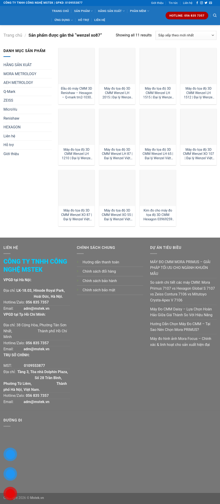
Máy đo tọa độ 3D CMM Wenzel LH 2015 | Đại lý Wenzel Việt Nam (117, 93)
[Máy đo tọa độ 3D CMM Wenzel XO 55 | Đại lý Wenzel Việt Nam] (117, 188)
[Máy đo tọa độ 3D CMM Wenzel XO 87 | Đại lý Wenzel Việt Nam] (76, 188)
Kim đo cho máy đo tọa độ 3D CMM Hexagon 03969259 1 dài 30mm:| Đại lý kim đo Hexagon (157, 215)
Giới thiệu (157, 3)
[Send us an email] (210, 3)
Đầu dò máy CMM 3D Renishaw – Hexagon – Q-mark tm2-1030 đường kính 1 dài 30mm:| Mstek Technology (76, 93)
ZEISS (8, 100)
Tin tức (173, 3)
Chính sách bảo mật (99, 290)
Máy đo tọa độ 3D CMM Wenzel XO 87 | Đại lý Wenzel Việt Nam (76, 215)
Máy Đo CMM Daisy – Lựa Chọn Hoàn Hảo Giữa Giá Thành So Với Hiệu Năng (181, 312)
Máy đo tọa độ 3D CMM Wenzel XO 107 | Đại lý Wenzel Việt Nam (198, 154)
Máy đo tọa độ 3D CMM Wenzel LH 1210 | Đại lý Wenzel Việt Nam (76, 154)
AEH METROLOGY (18, 82)
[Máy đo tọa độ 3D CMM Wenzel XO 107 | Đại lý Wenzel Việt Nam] (198, 127)
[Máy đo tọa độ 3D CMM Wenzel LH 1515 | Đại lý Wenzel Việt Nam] (158, 66)
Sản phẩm (83, 11)
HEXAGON (12, 127)
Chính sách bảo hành (100, 281)
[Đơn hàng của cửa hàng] (186, 35)
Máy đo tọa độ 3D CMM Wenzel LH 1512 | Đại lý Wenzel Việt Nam (198, 93)
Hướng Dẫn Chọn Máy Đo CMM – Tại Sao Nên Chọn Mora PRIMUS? (180, 327)
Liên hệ (187, 3)
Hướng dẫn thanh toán (101, 262)
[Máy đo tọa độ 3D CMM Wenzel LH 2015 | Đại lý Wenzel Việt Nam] (117, 66)
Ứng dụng (63, 20)
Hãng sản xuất (111, 11)
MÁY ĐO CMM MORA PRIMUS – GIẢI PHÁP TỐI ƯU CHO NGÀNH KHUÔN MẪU (180, 268)
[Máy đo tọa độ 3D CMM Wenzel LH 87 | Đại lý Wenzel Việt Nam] (117, 127)
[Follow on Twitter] (206, 3)
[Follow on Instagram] (201, 3)
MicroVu (10, 109)
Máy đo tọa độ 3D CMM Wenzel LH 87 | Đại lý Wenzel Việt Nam (117, 154)
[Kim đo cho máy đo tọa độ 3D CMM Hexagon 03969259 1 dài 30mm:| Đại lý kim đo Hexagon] (158, 188)
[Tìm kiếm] (215, 15)
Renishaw (11, 118)
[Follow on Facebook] (197, 3)
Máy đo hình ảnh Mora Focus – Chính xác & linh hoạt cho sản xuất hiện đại (180, 341)
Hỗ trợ (83, 20)
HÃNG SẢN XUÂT (17, 65)
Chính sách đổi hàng (99, 271)
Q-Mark (9, 91)
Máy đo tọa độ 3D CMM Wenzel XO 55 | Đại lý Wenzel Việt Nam (117, 215)
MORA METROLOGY (19, 74)
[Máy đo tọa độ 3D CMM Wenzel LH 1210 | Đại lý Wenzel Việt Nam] (76, 127)
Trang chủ (60, 11)
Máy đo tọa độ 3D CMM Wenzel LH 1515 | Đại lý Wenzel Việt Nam (158, 93)
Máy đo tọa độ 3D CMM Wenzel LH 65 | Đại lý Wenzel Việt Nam (158, 154)
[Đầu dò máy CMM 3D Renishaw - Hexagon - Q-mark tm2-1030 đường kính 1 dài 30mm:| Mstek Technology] (76, 66)
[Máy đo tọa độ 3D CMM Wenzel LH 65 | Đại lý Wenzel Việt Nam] (158, 127)
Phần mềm (139, 11)
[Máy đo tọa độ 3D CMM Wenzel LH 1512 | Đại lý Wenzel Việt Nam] (198, 66)
